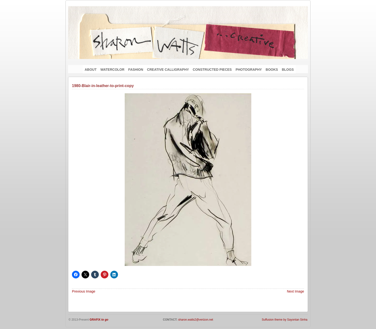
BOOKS (272, 69)
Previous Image (83, 291)
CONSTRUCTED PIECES (212, 69)
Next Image (295, 291)
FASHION (135, 69)
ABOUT (91, 69)
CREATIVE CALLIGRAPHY (168, 69)
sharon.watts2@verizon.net (195, 319)
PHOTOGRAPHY (248, 69)
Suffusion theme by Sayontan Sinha (284, 319)
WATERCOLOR (112, 69)
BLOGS (288, 69)
